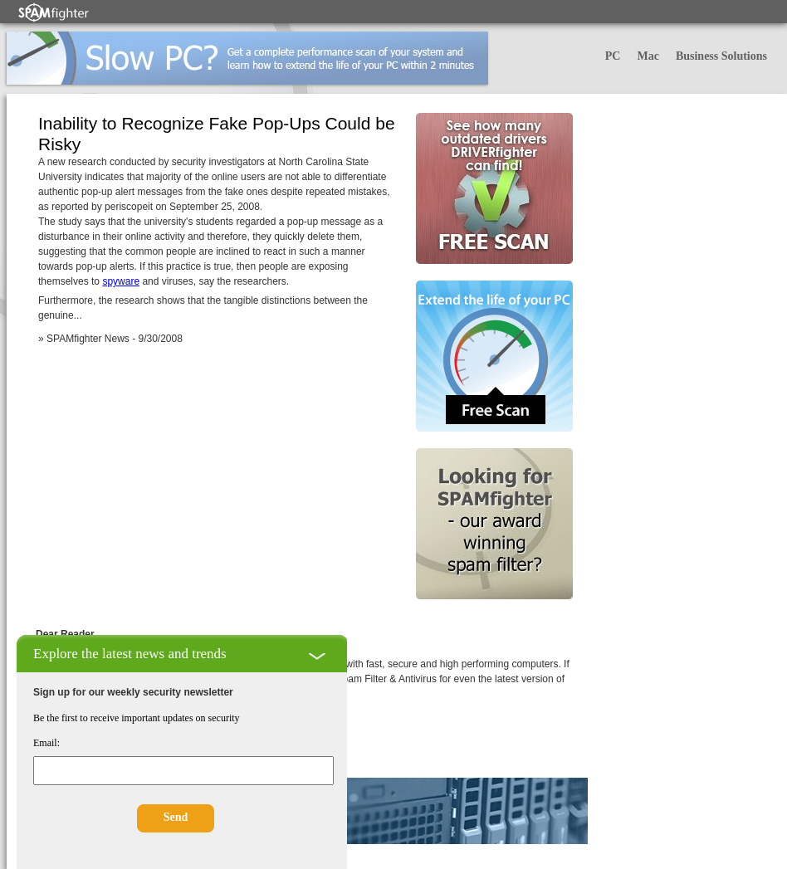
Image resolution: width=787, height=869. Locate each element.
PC (613, 56)
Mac (647, 56)
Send (176, 817)
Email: (46, 743)
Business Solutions (721, 56)
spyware (120, 281)
